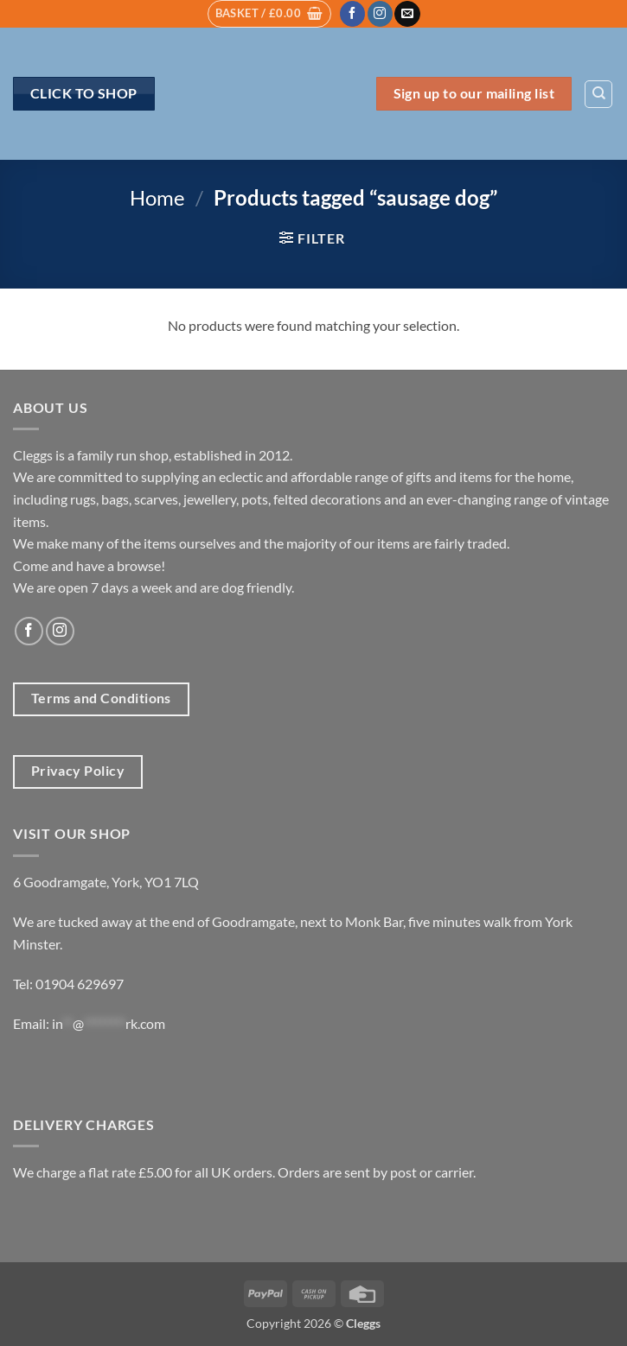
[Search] (598, 94)
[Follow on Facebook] (352, 14)
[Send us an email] (406, 14)
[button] (269, 14)
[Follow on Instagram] (380, 14)
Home (157, 197)
